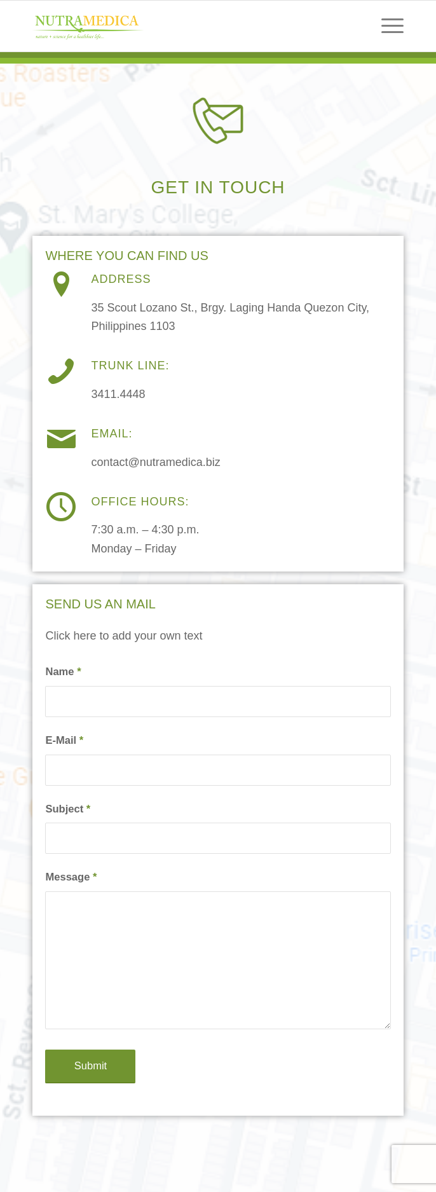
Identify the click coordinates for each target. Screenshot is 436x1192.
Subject (67, 809)
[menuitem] (386, 26)
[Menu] (386, 26)
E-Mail (64, 740)
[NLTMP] (180, 26)
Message (71, 877)
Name (63, 672)
